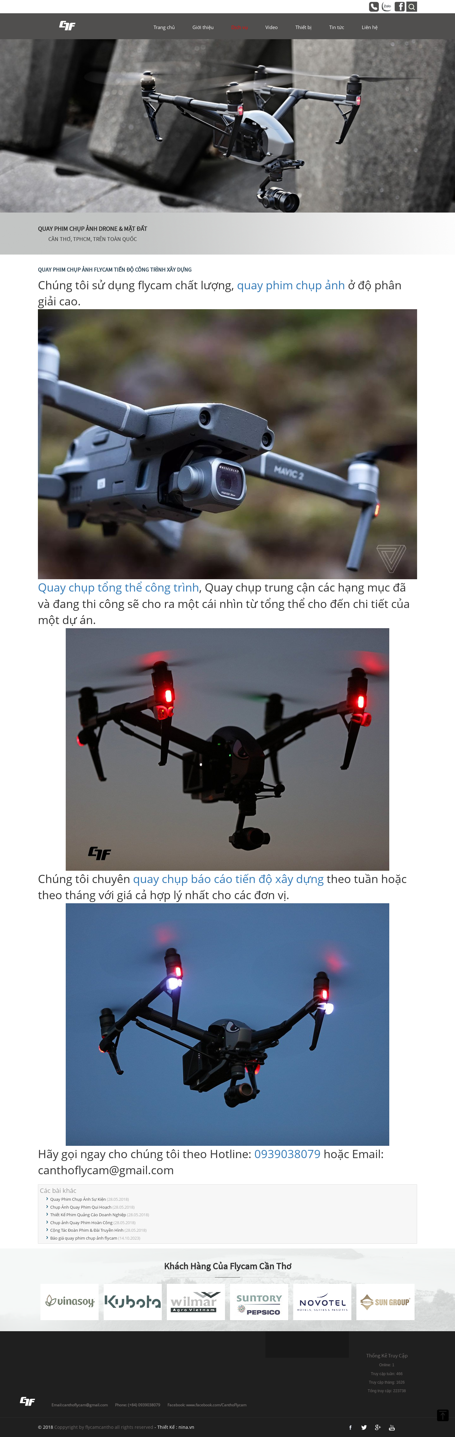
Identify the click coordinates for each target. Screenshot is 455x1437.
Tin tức (336, 27)
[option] (227, 126)
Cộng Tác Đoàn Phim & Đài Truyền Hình (87, 1230)
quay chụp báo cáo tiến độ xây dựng (228, 879)
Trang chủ (164, 27)
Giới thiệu (203, 27)
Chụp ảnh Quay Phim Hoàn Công (81, 1222)
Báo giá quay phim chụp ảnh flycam (83, 1238)
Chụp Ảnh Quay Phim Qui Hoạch (81, 1207)
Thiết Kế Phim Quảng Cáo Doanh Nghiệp (88, 1215)
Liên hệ (370, 27)
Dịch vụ (239, 27)
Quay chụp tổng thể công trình (118, 587)
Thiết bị (303, 27)
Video (271, 27)
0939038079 (287, 1154)
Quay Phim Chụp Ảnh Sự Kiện (78, 1199)
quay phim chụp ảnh (291, 285)
